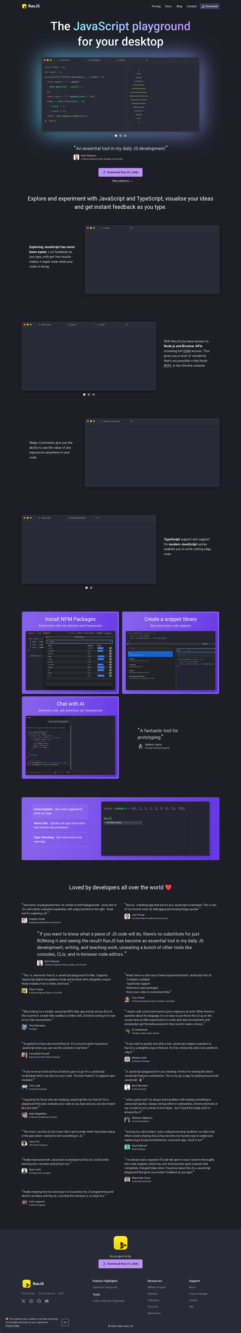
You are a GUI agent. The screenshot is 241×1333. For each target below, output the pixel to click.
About (192, 1287)
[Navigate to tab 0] (116, 141)
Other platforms (120, 186)
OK (65, 1322)
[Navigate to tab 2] (125, 141)
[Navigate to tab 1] (120, 141)
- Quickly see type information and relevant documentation (59, 830)
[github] (39, 1301)
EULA (61, 1293)
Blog (179, 6)
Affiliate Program (157, 1287)
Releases (153, 1293)
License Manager (198, 1293)
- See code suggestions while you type (58, 816)
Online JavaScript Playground (108, 1301)
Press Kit (153, 1306)
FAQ (191, 1306)
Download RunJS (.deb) (120, 177)
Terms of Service (46, 1293)
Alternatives (154, 1313)
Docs (168, 6)
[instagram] (31, 1301)
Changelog (153, 1300)
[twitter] (24, 1301)
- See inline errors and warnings (58, 844)
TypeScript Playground (105, 1287)
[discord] (46, 1301)
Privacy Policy (28, 1293)
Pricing (156, 6)
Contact (192, 6)
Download (210, 6)
